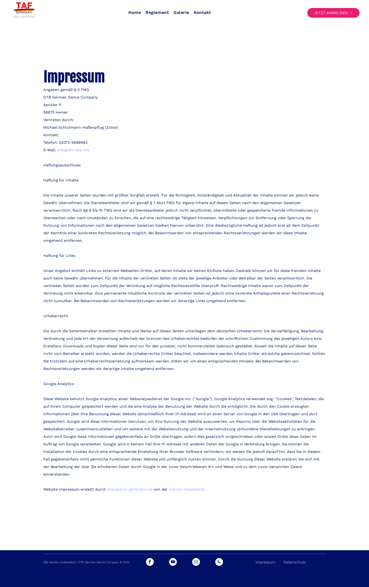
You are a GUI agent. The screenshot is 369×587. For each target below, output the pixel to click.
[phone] (219, 562)
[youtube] (173, 562)
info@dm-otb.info (73, 150)
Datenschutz (295, 562)
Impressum (265, 562)
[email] (196, 562)
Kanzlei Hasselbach (186, 489)
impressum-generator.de (130, 489)
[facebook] (150, 562)
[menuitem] (134, 12)
